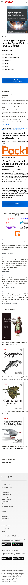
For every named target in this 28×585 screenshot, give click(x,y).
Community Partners (7, 497)
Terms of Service (5, 578)
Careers (3, 490)
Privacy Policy (5, 518)
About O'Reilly (6, 485)
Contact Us (4, 514)
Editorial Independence (7, 579)
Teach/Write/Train (6, 487)
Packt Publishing (9, 69)
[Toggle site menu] (2, 2)
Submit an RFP (5, 501)
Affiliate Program (6, 499)
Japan (3, 531)
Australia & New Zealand (8, 529)
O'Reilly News (5, 492)
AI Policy (3, 521)
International (5, 526)
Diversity (3, 504)
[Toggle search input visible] (26, 2)
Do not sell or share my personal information (12, 570)
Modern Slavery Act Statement (8, 581)
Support (4, 511)
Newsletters (4, 516)
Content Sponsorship (7, 506)
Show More (5, 124)
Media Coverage (6, 494)
